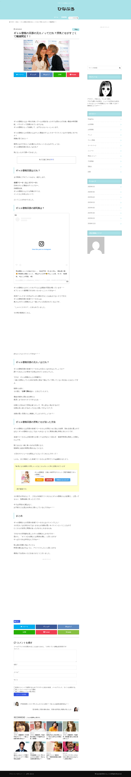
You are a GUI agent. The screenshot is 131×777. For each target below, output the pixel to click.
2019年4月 (91, 208)
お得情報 (91, 129)
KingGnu (91, 119)
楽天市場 (49, 480)
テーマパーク (92, 145)
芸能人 (17, 621)
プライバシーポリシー (16, 774)
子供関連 (91, 161)
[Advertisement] (46, 99)
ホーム (56, 17)
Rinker (42, 476)
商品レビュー (92, 156)
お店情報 (91, 124)
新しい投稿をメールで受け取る (25, 691)
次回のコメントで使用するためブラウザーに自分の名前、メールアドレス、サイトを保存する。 (46, 687)
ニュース (91, 150)
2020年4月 (91, 192)
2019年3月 (91, 213)
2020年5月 (91, 186)
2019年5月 (91, 202)
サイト (16, 680)
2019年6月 (91, 197)
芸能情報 (64, 17)
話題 (89, 172)
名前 (16, 664)
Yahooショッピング (62, 480)
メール (16, 672)
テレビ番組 (91, 140)
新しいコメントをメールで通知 (25, 689)
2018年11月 (92, 223)
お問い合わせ (30, 774)
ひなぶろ (107, 774)
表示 (52, 159)
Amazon (39, 480)
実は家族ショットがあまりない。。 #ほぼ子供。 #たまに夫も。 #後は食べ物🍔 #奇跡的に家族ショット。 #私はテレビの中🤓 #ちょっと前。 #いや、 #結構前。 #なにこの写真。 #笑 (41, 273)
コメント (16, 649)
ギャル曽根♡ (19, 280)
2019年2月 (91, 218)
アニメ (90, 135)
